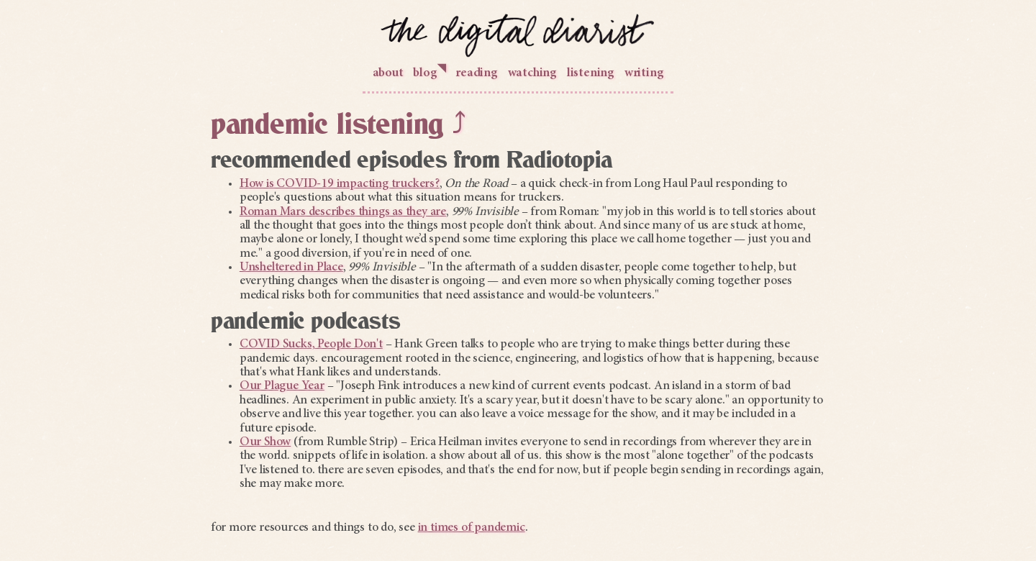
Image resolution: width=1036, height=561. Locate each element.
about (388, 73)
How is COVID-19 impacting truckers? (340, 184)
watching (532, 73)
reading (476, 73)
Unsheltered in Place (291, 267)
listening (590, 73)
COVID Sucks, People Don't (311, 344)
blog (429, 71)
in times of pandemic (471, 527)
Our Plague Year (282, 386)
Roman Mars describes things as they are (343, 212)
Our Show (265, 442)
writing (644, 73)
